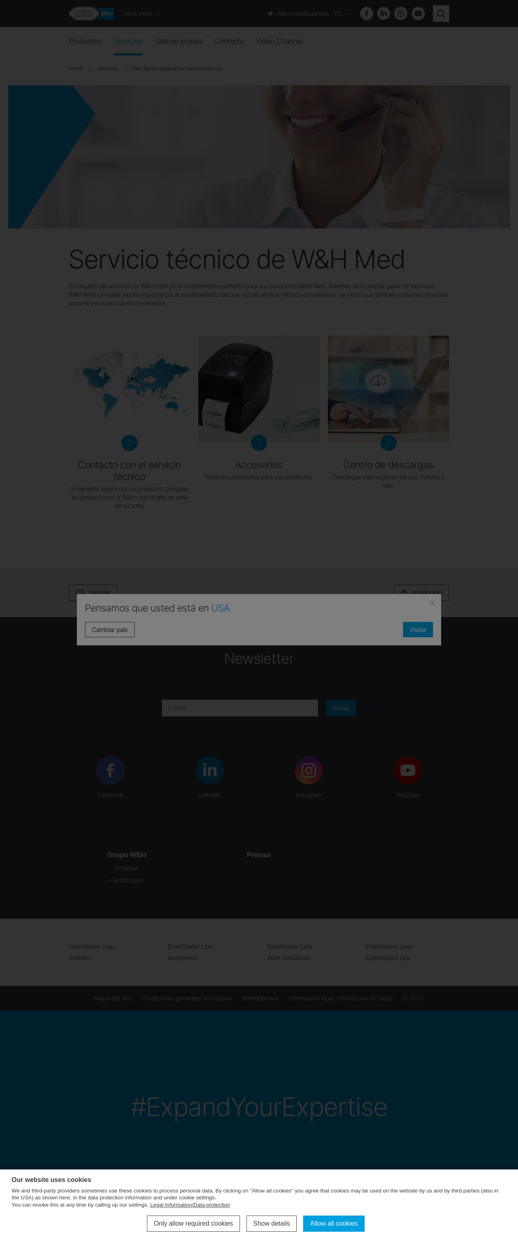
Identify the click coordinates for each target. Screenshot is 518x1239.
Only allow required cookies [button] (193, 1223)
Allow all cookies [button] (333, 1223)
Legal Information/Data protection (190, 1205)
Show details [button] (271, 1223)
